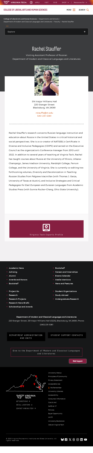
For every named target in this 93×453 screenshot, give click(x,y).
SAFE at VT (52, 406)
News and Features (64, 283)
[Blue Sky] (62, 439)
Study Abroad (61, 295)
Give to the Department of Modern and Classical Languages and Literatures (46, 352)
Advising (13, 271)
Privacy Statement (55, 380)
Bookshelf (13, 283)
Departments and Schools (49, 19)
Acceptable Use (54, 384)
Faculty (57, 22)
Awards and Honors (18, 279)
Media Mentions (63, 279)
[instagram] (77, 439)
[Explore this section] (46, 31)
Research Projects (17, 299)
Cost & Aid (52, 402)
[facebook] (66, 439)
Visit (46, 2)
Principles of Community (57, 376)
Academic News (16, 268)
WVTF (50, 417)
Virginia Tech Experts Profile (46, 235)
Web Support (78, 361)
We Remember (56, 388)
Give (55, 2)
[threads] (73, 439)
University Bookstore (56, 421)
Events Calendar (62, 275)
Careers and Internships (66, 271)
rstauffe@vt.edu (44, 112)
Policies (51, 410)
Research (13, 295)
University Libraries (55, 391)
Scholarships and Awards (21, 306)
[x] (70, 439)
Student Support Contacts (67, 335)
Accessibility (53, 395)
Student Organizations (66, 291)
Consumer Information (56, 399)
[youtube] (85, 439)
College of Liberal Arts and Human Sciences (21, 19)
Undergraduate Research (67, 299)
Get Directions (23, 401)
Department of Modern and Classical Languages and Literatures (29, 22)
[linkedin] (81, 439)
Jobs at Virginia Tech (56, 425)
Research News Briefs (19, 302)
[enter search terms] (84, 10)
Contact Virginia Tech (26, 409)
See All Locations (24, 405)
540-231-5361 (44, 115)
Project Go (14, 291)
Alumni (12, 275)
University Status (55, 373)
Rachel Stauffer (68, 21)
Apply (37, 2)
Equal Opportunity (55, 414)
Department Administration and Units (26, 336)
